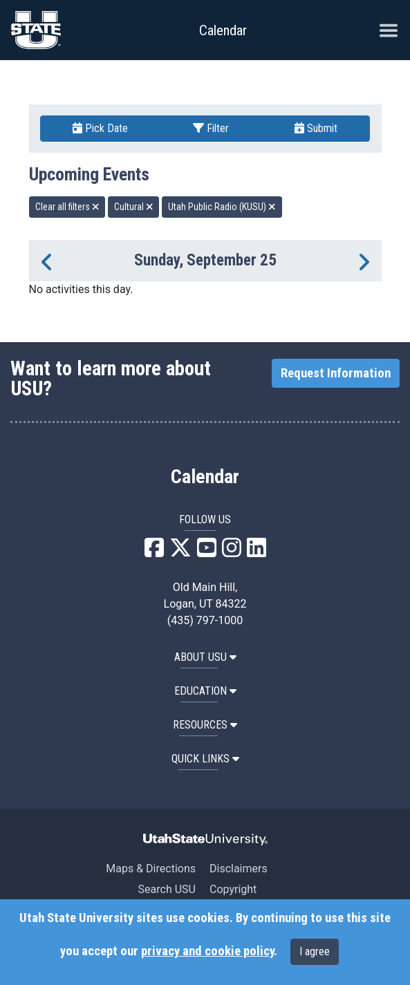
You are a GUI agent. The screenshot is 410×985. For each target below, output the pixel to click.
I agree (314, 951)
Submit (316, 128)
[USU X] (180, 552)
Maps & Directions (151, 868)
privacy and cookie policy (207, 951)
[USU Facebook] (154, 552)
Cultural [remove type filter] (133, 206)
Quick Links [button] (205, 758)
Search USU (167, 889)
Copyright (233, 889)
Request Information (336, 373)
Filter (211, 128)
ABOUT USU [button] (205, 657)
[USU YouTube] (206, 552)
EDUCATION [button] (205, 690)
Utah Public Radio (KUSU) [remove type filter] (222, 206)
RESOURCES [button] (205, 724)
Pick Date (100, 128)
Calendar (205, 477)
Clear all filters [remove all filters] (67, 206)
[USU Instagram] (231, 552)
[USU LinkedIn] (256, 552)
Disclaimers (238, 868)
